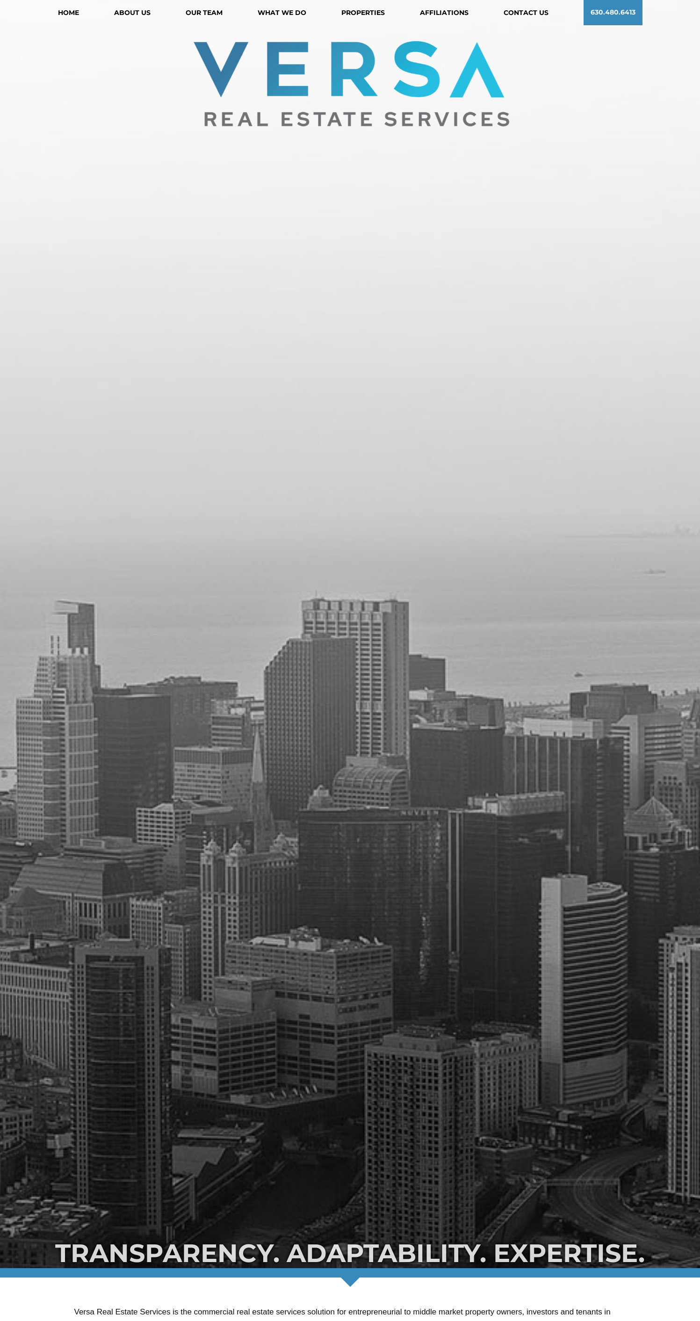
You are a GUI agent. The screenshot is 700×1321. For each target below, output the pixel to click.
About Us (132, 12)
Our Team (204, 12)
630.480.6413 (613, 12)
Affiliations (444, 12)
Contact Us (526, 12)
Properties (363, 12)
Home (68, 12)
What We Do (282, 12)
